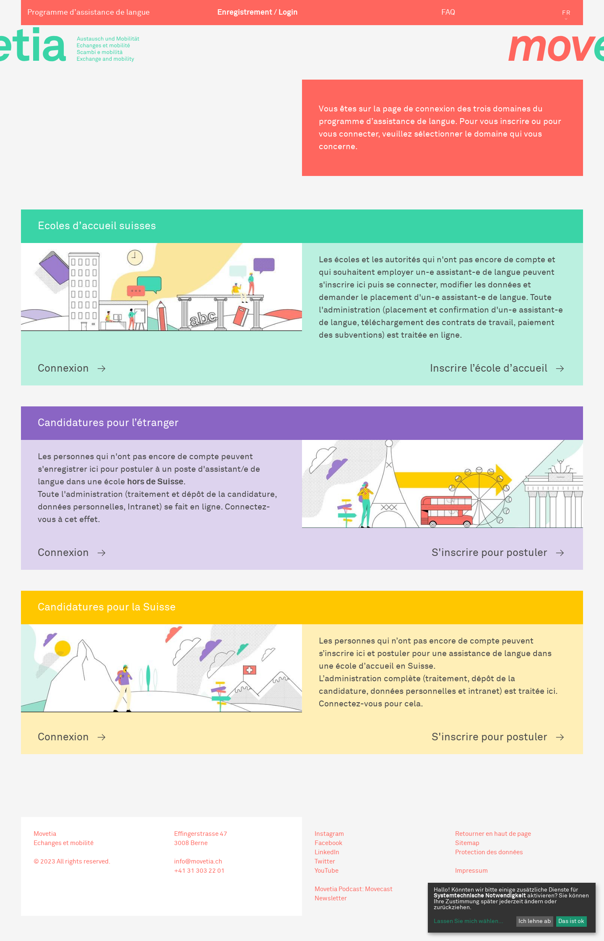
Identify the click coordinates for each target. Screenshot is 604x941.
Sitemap (467, 843)
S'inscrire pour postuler (489, 553)
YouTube (326, 871)
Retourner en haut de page (493, 834)
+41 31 (184, 871)
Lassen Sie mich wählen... (468, 921)
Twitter (325, 861)
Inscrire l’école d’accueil (488, 368)
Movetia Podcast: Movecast (354, 889)
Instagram (329, 834)
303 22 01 (210, 871)
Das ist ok (571, 921)
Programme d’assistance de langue (88, 12)
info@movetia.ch (198, 861)
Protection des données (489, 852)
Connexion (63, 368)
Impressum (471, 871)
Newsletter (331, 898)
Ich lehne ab (534, 921)
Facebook (328, 843)
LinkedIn (327, 852)
